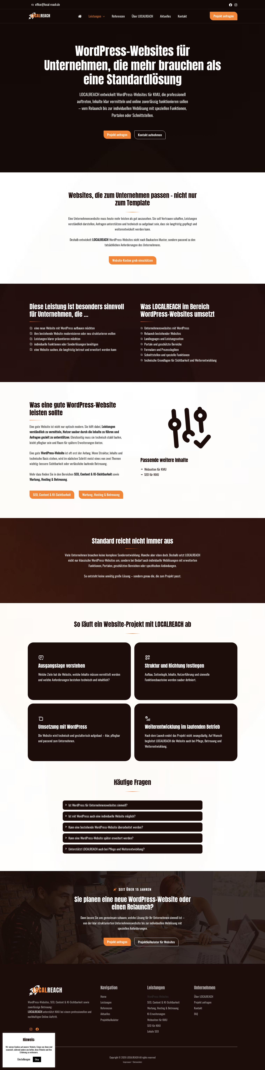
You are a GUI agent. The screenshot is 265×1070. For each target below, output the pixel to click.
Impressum (127, 1061)
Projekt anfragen (202, 1002)
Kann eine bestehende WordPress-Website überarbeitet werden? (105, 827)
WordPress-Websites (158, 996)
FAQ (196, 1013)
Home (103, 996)
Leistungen (105, 1002)
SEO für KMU (154, 1025)
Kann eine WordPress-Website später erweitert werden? (100, 838)
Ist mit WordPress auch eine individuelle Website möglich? (102, 816)
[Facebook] (230, 4)
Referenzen (106, 1008)
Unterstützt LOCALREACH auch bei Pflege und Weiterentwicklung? (106, 849)
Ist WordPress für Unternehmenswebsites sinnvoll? (98, 805)
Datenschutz (137, 1061)
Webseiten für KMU (157, 1019)
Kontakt (198, 1008)
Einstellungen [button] (23, 1059)
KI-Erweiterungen (156, 1013)
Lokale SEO (153, 1031)
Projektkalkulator (109, 1019)
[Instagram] (235, 4)
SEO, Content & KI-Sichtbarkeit (163, 1002)
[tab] (132, 805)
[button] (105, 16)
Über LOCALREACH (203, 996)
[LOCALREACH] (39, 15)
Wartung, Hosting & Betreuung (163, 1008)
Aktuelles (105, 1013)
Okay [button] (37, 1059)
